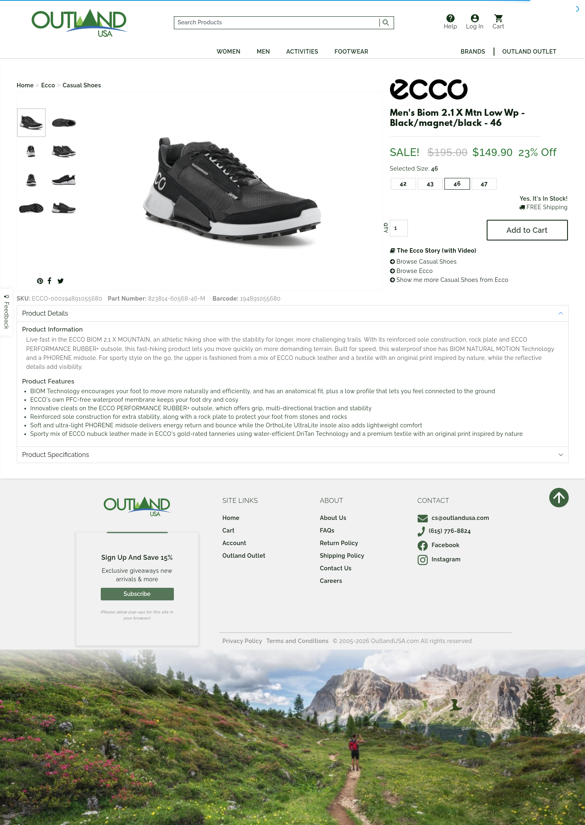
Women (228, 51)
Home (25, 85)
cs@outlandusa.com (454, 518)
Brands (473, 51)
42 (403, 183)
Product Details (45, 313)
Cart (499, 22)
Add (527, 230)
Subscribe (137, 594)
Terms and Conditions (297, 641)
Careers (331, 581)
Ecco (48, 85)
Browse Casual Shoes (423, 261)
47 (484, 183)
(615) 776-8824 (444, 531)
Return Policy (339, 543)
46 (457, 183)
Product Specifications (55, 455)
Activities (302, 51)
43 (430, 183)
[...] (277, 22)
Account (235, 543)
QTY (385, 228)
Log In (474, 22)
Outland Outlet (530, 51)
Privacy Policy (242, 641)
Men (263, 51)
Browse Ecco (411, 271)
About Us (333, 518)
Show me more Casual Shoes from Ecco (449, 280)
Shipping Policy (342, 555)
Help (450, 22)
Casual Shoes (82, 85)
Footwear (351, 51)
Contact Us (336, 568)
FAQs (327, 530)
